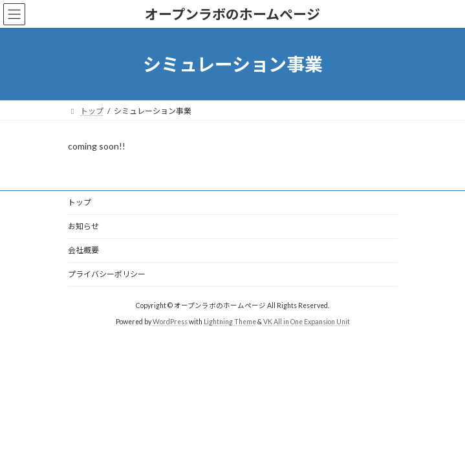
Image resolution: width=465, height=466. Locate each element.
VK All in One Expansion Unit (306, 322)
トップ (79, 202)
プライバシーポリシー (107, 274)
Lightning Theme (230, 322)
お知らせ (83, 226)
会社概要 (83, 250)
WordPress (170, 322)
